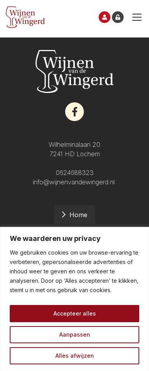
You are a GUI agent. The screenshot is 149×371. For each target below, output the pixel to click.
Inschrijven (104, 17)
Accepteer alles (74, 313)
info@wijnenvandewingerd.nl (75, 182)
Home (78, 215)
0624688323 (75, 173)
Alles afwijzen (74, 355)
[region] (74, 299)
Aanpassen (74, 334)
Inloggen (118, 17)
